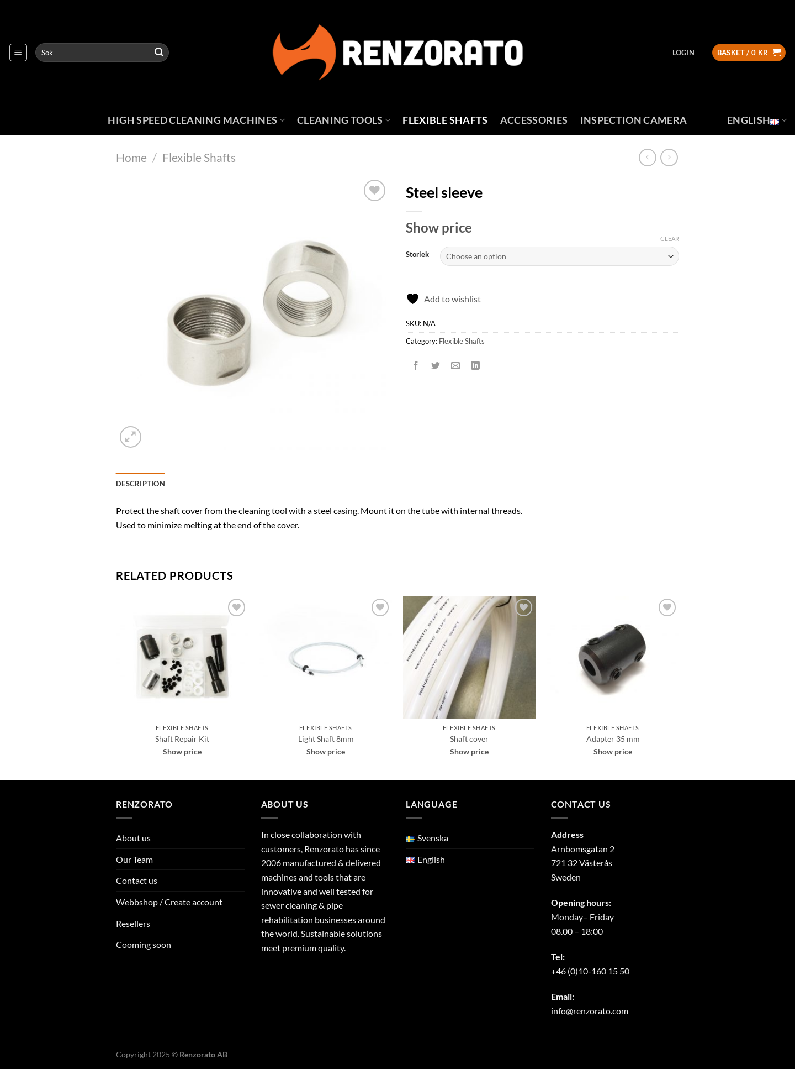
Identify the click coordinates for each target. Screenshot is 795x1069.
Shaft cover (469, 738)
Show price (439, 227)
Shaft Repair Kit (182, 738)
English (757, 120)
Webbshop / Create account (169, 902)
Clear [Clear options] (669, 238)
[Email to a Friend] (456, 366)
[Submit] (159, 52)
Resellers (133, 923)
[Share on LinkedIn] (476, 366)
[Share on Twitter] (436, 366)
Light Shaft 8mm (326, 738)
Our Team (134, 859)
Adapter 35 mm (613, 738)
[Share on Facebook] (416, 366)
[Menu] (18, 52)
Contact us (136, 880)
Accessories (534, 120)
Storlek (417, 255)
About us (133, 837)
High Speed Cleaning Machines (196, 120)
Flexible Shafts (444, 120)
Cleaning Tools (343, 120)
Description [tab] (140, 483)
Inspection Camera (633, 120)
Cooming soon (143, 944)
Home (131, 157)
